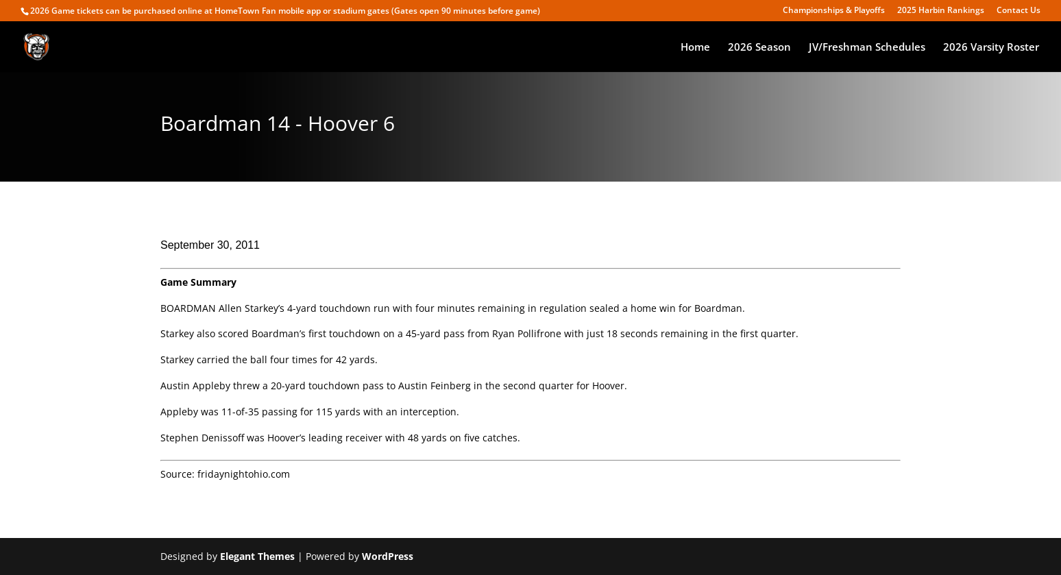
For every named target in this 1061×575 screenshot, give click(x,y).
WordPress (387, 556)
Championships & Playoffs (834, 11)
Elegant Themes (257, 556)
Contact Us (1018, 11)
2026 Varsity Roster (991, 47)
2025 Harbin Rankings (940, 11)
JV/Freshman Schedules (867, 47)
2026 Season (759, 47)
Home (695, 47)
